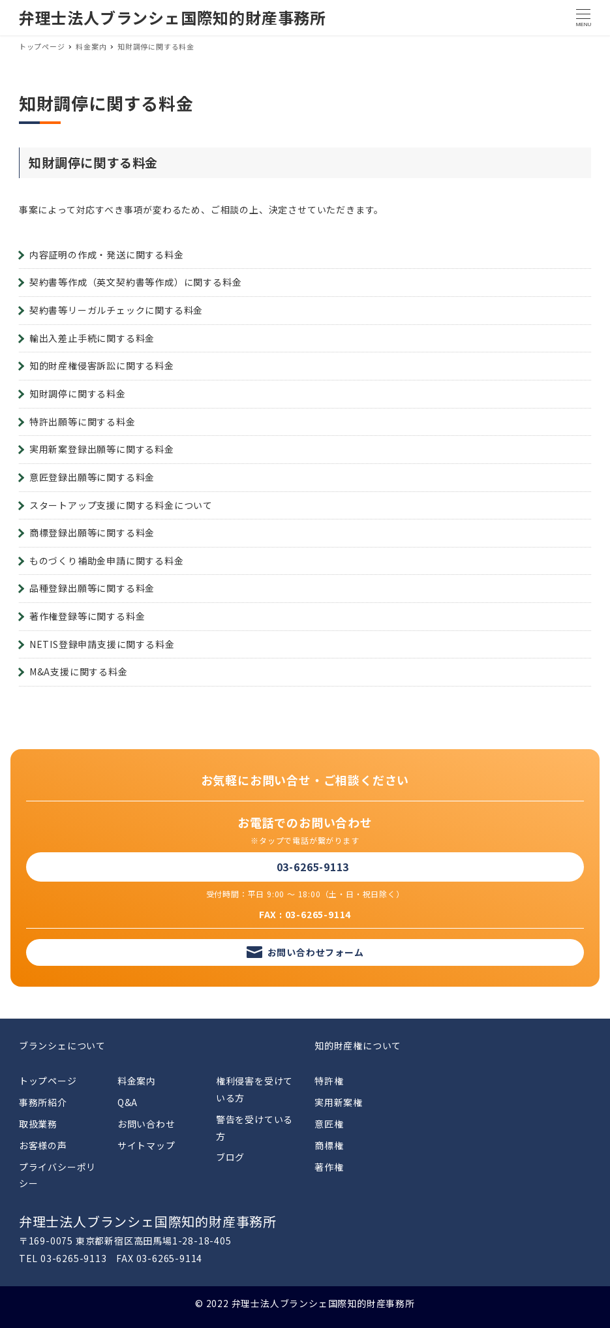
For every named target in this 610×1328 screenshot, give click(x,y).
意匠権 (328, 1123)
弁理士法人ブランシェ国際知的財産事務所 (172, 17)
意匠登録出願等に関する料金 (92, 477)
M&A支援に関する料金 (78, 671)
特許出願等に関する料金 (82, 421)
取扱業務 (38, 1123)
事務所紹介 (43, 1102)
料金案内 (136, 1080)
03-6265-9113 (313, 866)
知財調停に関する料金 (77, 393)
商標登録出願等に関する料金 (92, 532)
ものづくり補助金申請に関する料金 (106, 560)
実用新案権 (338, 1102)
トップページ (48, 1080)
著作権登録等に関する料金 (87, 616)
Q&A (127, 1102)
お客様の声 (43, 1145)
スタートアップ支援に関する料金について (121, 505)
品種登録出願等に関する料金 (92, 588)
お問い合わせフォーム (315, 952)
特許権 (328, 1080)
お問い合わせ (146, 1123)
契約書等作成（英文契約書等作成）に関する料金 (135, 281)
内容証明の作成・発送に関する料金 (106, 254)
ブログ (230, 1157)
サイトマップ (146, 1145)
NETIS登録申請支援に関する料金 (102, 644)
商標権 (328, 1145)
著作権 (328, 1166)
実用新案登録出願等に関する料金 (101, 449)
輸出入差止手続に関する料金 (92, 338)
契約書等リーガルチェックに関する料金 (116, 310)
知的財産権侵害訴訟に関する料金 (101, 365)
